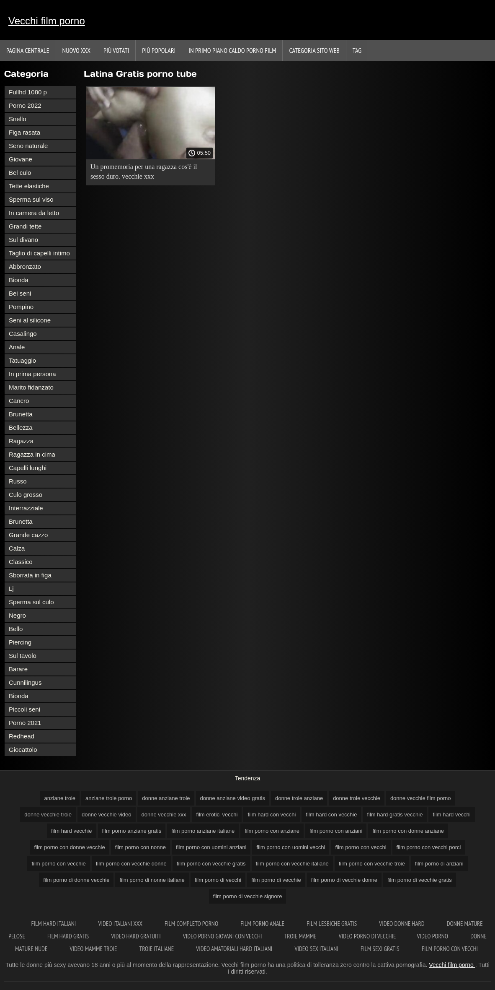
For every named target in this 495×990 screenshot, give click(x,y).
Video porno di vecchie (367, 936)
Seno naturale (28, 145)
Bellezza (21, 427)
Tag (357, 50)
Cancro (19, 400)
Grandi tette (25, 226)
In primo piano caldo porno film (232, 50)
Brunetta (21, 414)
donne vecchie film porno (420, 798)
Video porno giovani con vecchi (223, 936)
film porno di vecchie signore (247, 896)
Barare (18, 669)
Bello (16, 628)
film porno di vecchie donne (344, 880)
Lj (11, 588)
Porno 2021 (25, 722)
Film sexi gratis (381, 949)
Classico (21, 561)
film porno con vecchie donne (131, 863)
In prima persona (32, 373)
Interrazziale (26, 508)
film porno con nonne (140, 847)
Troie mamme (301, 936)
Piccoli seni (24, 709)
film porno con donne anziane (408, 831)
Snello (17, 118)
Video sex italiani (317, 949)
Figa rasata (24, 132)
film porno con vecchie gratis (211, 863)
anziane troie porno (108, 798)
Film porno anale (263, 924)
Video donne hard (402, 924)
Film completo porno (192, 924)
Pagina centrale (27, 50)
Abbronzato (25, 266)
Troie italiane (157, 949)
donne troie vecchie (356, 798)
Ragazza (21, 440)
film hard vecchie (71, 831)
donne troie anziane (299, 798)
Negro (17, 615)
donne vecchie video (106, 814)
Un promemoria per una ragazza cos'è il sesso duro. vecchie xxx (143, 171)
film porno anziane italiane (203, 831)
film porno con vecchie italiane (292, 863)
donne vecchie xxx (164, 814)
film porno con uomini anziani (211, 847)
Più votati (116, 50)
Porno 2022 (25, 105)
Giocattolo (23, 749)
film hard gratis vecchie (395, 814)
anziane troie (59, 798)
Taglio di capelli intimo (39, 253)
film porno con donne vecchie (69, 847)
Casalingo (23, 333)
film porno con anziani (335, 831)
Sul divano (23, 239)
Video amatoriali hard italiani (234, 949)
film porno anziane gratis (132, 831)
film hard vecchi (451, 814)
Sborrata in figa (30, 575)
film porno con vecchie (58, 863)
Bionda (18, 279)
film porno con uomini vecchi (290, 847)
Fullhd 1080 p (28, 92)
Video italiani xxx (120, 924)
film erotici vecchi (216, 814)
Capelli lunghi (27, 467)
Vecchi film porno (46, 20)
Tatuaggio (22, 360)
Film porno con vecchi (450, 949)
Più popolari (158, 50)
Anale (17, 347)
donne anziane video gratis (232, 798)
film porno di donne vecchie (76, 880)
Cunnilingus (25, 682)
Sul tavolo (22, 655)
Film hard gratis (68, 936)
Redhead (21, 736)
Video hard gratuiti (136, 936)
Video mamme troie (94, 949)
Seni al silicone (30, 320)
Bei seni (20, 293)
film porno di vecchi (218, 880)
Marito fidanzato (31, 387)
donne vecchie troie (48, 814)
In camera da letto (34, 212)
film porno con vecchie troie (372, 863)
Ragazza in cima (32, 454)
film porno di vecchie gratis (419, 880)
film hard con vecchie (331, 814)
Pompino (21, 306)
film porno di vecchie (276, 880)
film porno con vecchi (360, 847)
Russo (18, 481)
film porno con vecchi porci (429, 847)
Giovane (20, 159)
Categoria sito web (314, 50)
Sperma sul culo (31, 601)
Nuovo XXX (76, 50)
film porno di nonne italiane (151, 880)
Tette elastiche (29, 186)
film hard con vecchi (272, 814)
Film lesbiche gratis (332, 924)
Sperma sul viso (31, 199)
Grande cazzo (28, 534)
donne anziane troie (166, 798)
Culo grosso (25, 494)
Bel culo (20, 172)
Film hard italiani (54, 924)
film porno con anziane (272, 831)
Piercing (20, 642)
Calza (17, 548)
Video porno (433, 936)
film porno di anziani (439, 863)
